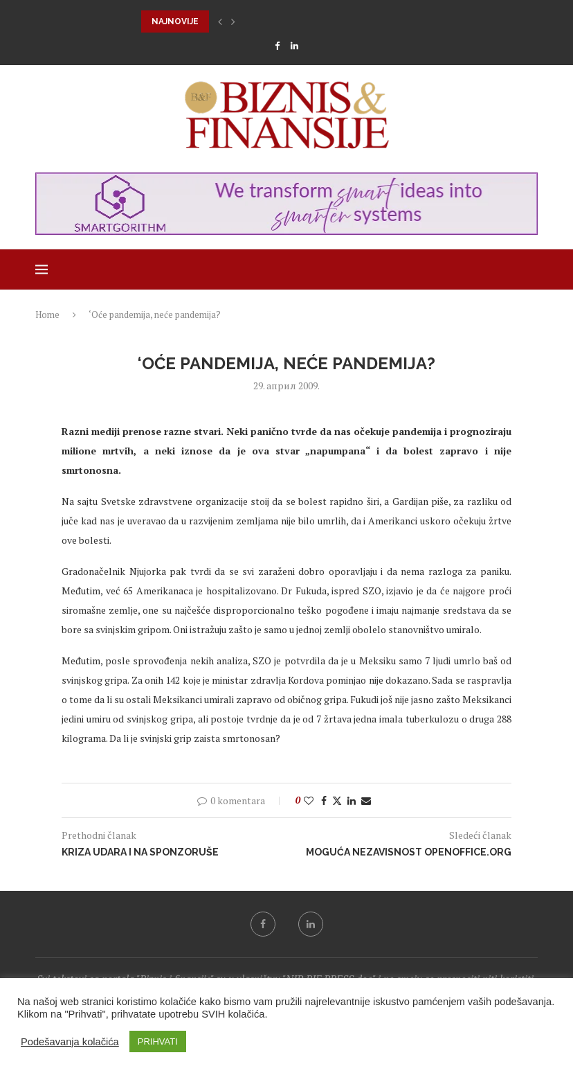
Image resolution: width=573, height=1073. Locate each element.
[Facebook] (277, 45)
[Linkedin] (294, 45)
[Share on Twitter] (337, 800)
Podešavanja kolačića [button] (70, 1041)
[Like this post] (308, 800)
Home (47, 314)
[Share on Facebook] (324, 800)
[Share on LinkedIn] (351, 800)
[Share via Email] (366, 800)
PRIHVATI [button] (158, 1041)
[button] (220, 21)
